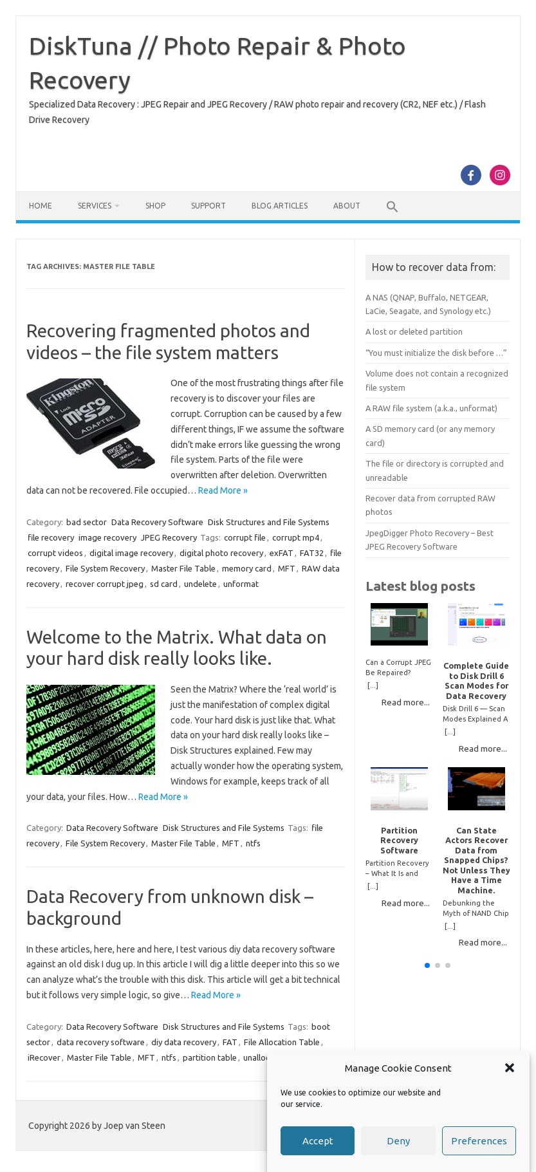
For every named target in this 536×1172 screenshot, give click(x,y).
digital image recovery (131, 552)
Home (40, 205)
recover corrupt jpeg (104, 583)
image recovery (107, 537)
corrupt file (245, 537)
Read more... (406, 702)
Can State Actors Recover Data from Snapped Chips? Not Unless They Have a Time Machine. (476, 860)
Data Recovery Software (157, 521)
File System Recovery (105, 568)
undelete (200, 583)
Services (94, 205)
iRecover (44, 1057)
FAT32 (312, 552)
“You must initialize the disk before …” (436, 352)
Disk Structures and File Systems (268, 521)
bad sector (86, 521)
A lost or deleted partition (414, 331)
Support (208, 205)
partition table (210, 1057)
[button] (509, 1068)
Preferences (479, 1141)
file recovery (51, 537)
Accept (317, 1141)
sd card (164, 583)
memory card (247, 568)
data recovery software (101, 1041)
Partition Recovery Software (399, 840)
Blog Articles (280, 205)
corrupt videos (55, 552)
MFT (286, 568)
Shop (155, 205)
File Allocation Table (282, 1041)
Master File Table (183, 568)
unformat (241, 583)
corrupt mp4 (295, 537)
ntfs (253, 843)
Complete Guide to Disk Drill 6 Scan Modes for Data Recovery (476, 680)
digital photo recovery (221, 552)
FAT (230, 1041)
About (346, 205)
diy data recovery (183, 1041)
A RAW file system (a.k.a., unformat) (431, 408)
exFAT (281, 552)
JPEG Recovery (169, 537)
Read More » (223, 490)
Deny (398, 1141)
